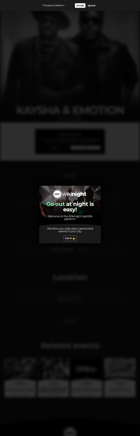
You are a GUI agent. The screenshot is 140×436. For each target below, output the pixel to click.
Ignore (92, 5)
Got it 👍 (70, 238)
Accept (80, 5)
